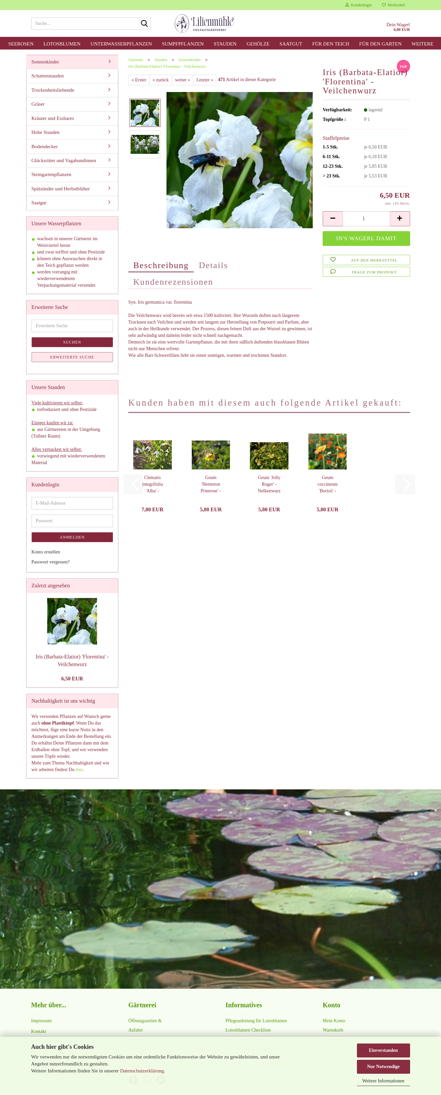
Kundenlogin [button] (358, 5)
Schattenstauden (48, 75)
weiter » (182, 79)
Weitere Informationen (383, 1080)
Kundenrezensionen (173, 282)
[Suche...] (144, 24)
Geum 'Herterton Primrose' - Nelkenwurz (210, 484)
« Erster (139, 79)
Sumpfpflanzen (183, 44)
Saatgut (290, 44)
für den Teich (330, 44)
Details (213, 265)
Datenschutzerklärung (142, 1070)
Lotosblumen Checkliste (248, 1030)
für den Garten (380, 44)
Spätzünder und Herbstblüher (61, 188)
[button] (333, 218)
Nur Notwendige (383, 1066)
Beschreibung (161, 265)
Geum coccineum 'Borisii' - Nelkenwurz (327, 484)
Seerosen (21, 44)
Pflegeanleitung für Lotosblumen (256, 1020)
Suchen (72, 342)
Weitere (422, 44)
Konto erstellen (46, 551)
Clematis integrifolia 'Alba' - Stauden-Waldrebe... (152, 484)
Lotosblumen (62, 44)
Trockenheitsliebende (53, 90)
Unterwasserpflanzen (121, 44)
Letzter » (204, 79)
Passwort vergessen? (51, 561)
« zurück (161, 79)
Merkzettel (393, 5)
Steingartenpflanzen (51, 174)
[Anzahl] (366, 218)
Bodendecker (45, 146)
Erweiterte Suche (72, 357)
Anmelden (72, 537)
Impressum (41, 1020)
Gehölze (258, 44)
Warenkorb (333, 1030)
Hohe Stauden (46, 132)
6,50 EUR (72, 678)
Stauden (225, 44)
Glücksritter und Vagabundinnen (64, 160)
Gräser (38, 104)
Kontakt (38, 1031)
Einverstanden (383, 1050)
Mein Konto (334, 1020)
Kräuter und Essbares (53, 118)
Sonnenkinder (45, 61)
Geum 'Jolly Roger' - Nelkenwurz (269, 484)
